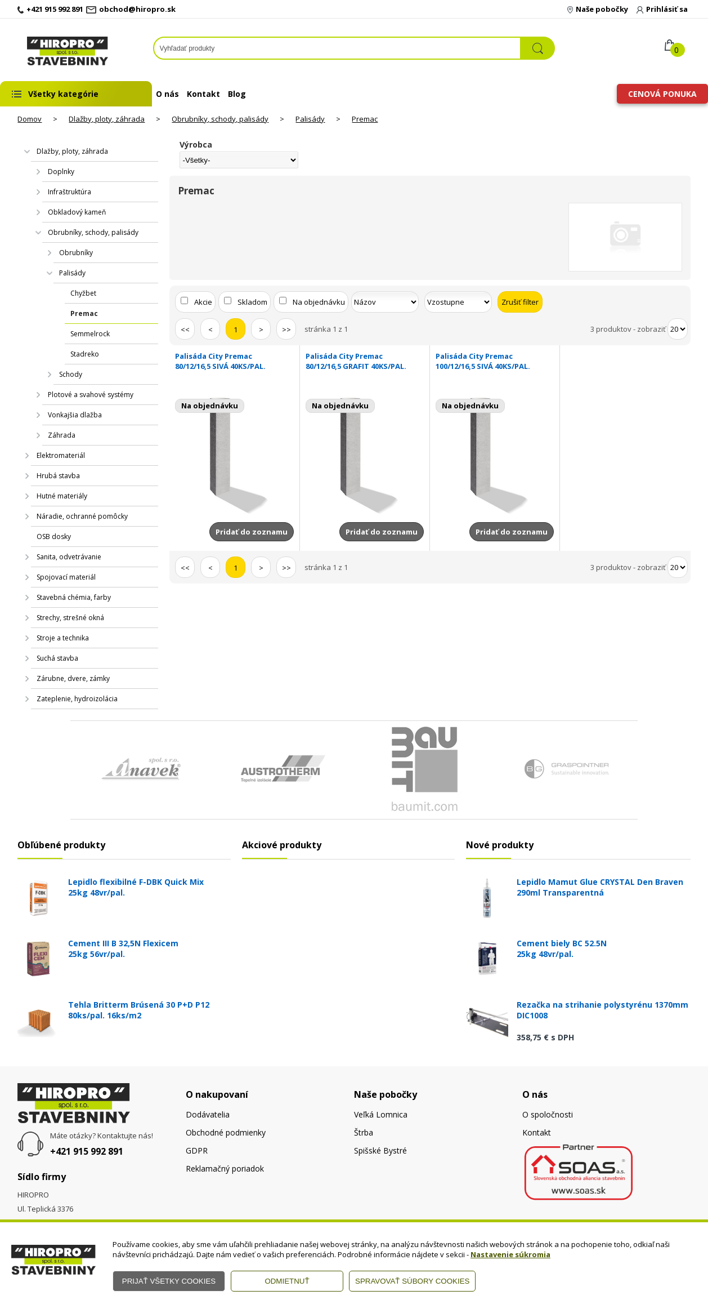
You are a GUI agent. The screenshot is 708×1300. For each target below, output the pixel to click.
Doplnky (61, 171)
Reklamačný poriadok (225, 1168)
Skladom (252, 302)
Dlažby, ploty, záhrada (107, 119)
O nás (167, 93)
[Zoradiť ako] (458, 302)
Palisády (310, 119)
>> (286, 329)
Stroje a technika (63, 638)
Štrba (363, 1132)
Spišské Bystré (380, 1150)
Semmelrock (90, 334)
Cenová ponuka (662, 93)
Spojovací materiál (66, 577)
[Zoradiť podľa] (385, 302)
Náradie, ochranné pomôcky (82, 516)
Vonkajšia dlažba (75, 415)
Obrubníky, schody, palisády (220, 119)
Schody (70, 374)
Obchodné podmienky (226, 1132)
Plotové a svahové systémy (90, 394)
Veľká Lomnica (380, 1114)
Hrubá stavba (58, 475)
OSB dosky (54, 536)
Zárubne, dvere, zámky (73, 678)
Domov (29, 119)
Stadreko (84, 354)
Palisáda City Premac (234, 361)
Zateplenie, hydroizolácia (77, 699)
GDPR (197, 1150)
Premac (365, 119)
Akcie (203, 302)
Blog (237, 93)
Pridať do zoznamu (252, 532)
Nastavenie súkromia (510, 1254)
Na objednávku (319, 302)
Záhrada (61, 435)
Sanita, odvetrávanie (69, 557)
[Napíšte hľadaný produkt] (337, 48)
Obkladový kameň (77, 212)
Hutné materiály (62, 496)
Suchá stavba (57, 658)
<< (185, 329)
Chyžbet (83, 293)
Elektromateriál (61, 455)
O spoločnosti (547, 1114)
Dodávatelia (208, 1114)
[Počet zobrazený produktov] (677, 329)
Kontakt (203, 93)
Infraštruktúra (69, 192)
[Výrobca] (239, 160)
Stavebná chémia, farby (74, 597)
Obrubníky (76, 252)
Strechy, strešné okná (70, 617)
